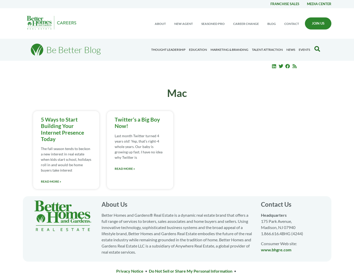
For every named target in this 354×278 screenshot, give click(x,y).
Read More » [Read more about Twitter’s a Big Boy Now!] (125, 169)
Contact (291, 24)
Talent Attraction (267, 50)
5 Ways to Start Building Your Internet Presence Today (62, 129)
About (160, 24)
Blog (271, 24)
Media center (319, 4)
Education (198, 50)
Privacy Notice (129, 271)
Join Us (318, 23)
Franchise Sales (284, 4)
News (290, 50)
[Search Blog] (317, 49)
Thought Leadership (168, 50)
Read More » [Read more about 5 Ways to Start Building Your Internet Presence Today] (51, 181)
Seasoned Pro (213, 24)
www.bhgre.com (276, 249)
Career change (246, 24)
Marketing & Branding (229, 50)
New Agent (183, 24)
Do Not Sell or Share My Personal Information (190, 271)
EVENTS (304, 50)
